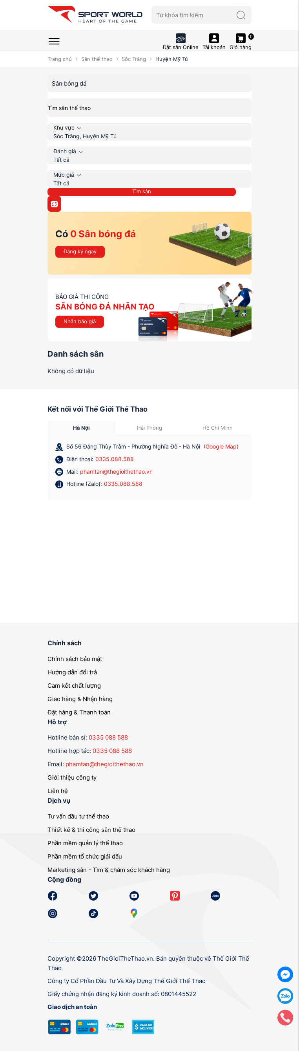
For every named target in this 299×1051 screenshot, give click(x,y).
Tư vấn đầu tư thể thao (78, 816)
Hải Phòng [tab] (149, 428)
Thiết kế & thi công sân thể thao (91, 829)
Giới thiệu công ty (72, 777)
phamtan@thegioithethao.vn (116, 471)
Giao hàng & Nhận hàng (80, 699)
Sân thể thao (97, 59)
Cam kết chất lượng (74, 685)
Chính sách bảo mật (74, 659)
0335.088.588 (114, 459)
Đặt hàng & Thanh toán (79, 712)
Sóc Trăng (134, 59)
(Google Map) (221, 446)
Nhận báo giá (80, 321)
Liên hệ (57, 791)
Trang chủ (59, 59)
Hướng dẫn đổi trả (72, 672)
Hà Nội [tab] (81, 428)
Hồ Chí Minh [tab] (217, 428)
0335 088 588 (108, 737)
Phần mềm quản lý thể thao (85, 843)
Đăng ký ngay (80, 251)
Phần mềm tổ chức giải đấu (84, 856)
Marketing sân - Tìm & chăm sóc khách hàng (108, 869)
